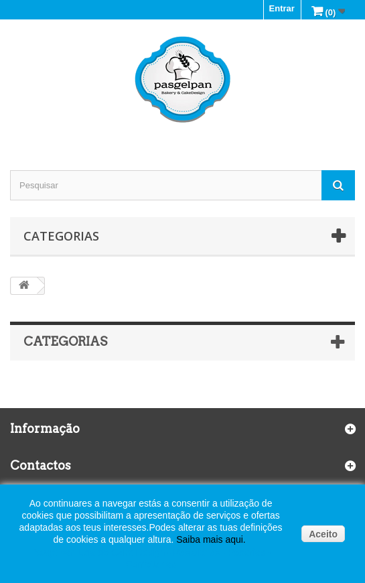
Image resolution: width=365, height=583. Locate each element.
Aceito (323, 534)
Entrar (282, 8)
